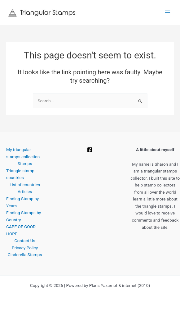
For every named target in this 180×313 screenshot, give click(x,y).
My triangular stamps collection (23, 153)
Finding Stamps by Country (23, 216)
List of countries (25, 184)
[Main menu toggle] (167, 12)
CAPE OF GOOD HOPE (21, 230)
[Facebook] (90, 150)
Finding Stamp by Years (22, 202)
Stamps (25, 163)
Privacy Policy (25, 247)
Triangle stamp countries (20, 174)
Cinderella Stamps (25, 254)
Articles (25, 191)
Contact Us (25, 240)
